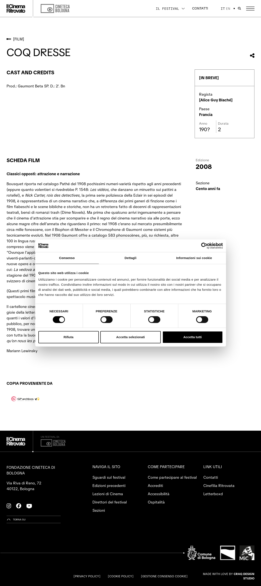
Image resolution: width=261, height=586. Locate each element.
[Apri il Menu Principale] (250, 8)
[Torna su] (16, 519)
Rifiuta (69, 337)
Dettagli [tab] (131, 258)
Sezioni (98, 510)
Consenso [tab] (67, 258)
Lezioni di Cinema (107, 493)
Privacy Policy (87, 576)
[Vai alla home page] (16, 8)
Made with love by (228, 576)
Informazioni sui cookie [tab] (194, 258)
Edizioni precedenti (109, 485)
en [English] (228, 8)
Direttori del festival (109, 502)
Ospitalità (156, 502)
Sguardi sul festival (108, 477)
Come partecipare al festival (172, 477)
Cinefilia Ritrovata (218, 485)
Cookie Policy (120, 576)
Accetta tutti (192, 337)
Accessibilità (158, 493)
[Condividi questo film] (252, 55)
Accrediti (155, 485)
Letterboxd (213, 493)
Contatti (200, 8)
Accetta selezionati (130, 337)
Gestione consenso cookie (164, 576)
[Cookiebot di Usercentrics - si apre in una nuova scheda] (204, 246)
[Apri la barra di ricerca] (239, 8)
